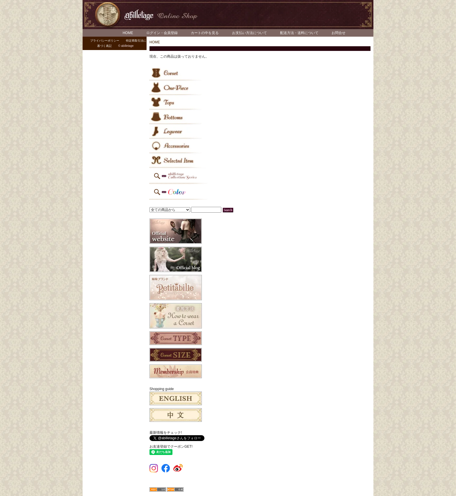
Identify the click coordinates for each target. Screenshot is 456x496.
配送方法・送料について (299, 33)
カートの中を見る (205, 33)
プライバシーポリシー (104, 40)
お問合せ (338, 33)
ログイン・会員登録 (162, 33)
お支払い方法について (249, 33)
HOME (128, 33)
